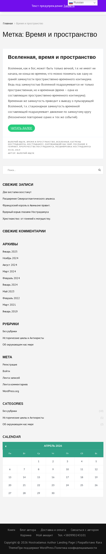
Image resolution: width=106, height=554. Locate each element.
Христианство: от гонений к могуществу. (27, 218)
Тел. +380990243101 (72, 535)
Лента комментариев (15, 384)
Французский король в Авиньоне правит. (26, 205)
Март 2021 (9, 304)
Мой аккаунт (44, 535)
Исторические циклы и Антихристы (23, 338)
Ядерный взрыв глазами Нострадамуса (26, 212)
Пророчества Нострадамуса (36, 146)
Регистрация (10, 364)
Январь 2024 (10, 284)
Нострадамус (35, 144)
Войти (6, 371)
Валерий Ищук (16, 141)
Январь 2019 (10, 311)
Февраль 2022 (11, 298)
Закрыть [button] (69, 6)
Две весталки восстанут (17, 192)
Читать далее (21, 128)
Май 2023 (8, 291)
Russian (76, 3)
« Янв (5, 446)
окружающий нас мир (58, 144)
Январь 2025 (10, 251)
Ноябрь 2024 (10, 258)
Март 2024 (9, 271)
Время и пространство (41, 141)
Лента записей (11, 377)
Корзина (25, 535)
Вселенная (62, 141)
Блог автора (28, 530)
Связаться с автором (85, 530)
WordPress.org (11, 391)
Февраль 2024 (11, 278)
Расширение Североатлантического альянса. (29, 198)
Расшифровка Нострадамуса (73, 146)
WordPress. (47, 548)
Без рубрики (10, 331)
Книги (11, 530)
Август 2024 (10, 264)
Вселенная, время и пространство (52, 57)
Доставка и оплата (53, 530)
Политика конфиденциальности (75, 548)
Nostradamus (37, 542)
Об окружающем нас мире (18, 344)
